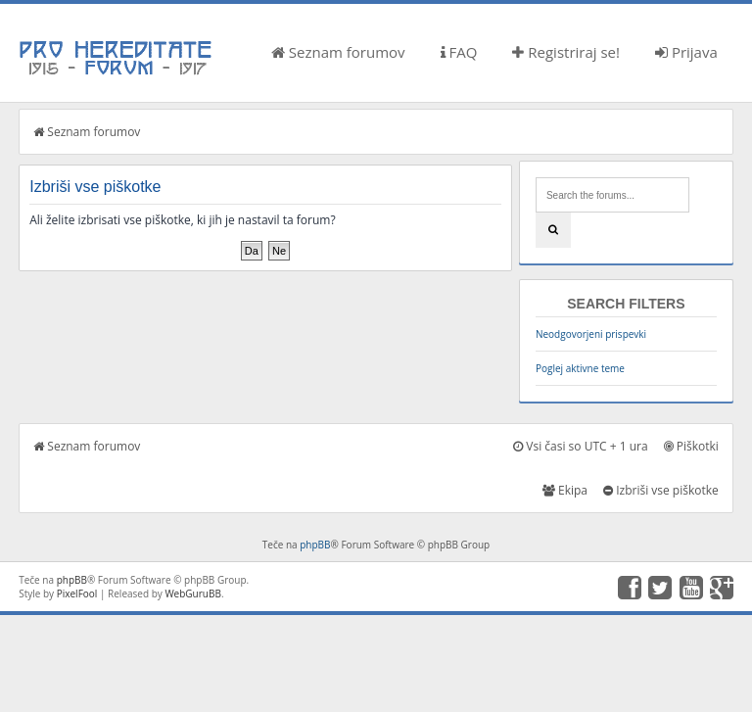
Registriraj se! (566, 52)
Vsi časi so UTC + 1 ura (580, 446)
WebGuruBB (192, 593)
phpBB (315, 544)
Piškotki (691, 446)
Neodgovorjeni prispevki (591, 334)
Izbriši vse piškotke (661, 490)
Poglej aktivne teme (580, 368)
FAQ (459, 52)
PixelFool (77, 593)
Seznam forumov (338, 52)
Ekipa (565, 490)
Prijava (686, 52)
